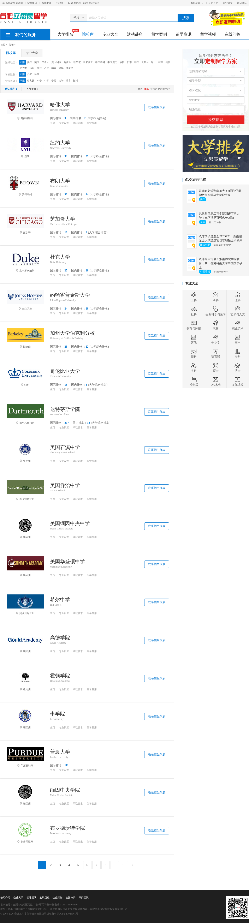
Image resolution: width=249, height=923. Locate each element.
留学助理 (47, 3)
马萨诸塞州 (25, 110)
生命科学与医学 (216, 311)
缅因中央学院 (65, 790)
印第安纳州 (25, 757)
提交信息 (215, 120)
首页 (2, 44)
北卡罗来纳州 (25, 262)
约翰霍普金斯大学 (70, 295)
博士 (238, 367)
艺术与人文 (237, 311)
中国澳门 (112, 62)
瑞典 (53, 67)
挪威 (61, 67)
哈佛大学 (60, 104)
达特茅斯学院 (65, 409)
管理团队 (31, 897)
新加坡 (77, 62)
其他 (194, 339)
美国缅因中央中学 (70, 523)
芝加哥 (25, 224)
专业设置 (64, 123)
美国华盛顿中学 (67, 561)
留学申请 (32, 3)
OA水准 (215, 381)
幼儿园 (31, 80)
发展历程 (44, 897)
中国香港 (100, 62)
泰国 (122, 62)
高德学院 (60, 637)
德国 (168, 62)
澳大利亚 (56, 62)
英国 (36, 62)
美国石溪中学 (65, 447)
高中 (238, 339)
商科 (216, 297)
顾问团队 (242, 3)
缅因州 (25, 528)
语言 (68, 80)
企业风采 (228, 3)
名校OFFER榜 (195, 179)
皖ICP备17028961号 (67, 913)
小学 (39, 80)
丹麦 (46, 67)
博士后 (193, 381)
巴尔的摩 (25, 300)
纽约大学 (60, 142)
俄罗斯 (69, 67)
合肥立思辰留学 (12, 3)
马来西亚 (88, 62)
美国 (29, 62)
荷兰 (160, 62)
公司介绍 (213, 3)
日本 (129, 62)
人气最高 (32, 89)
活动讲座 (135, 34)
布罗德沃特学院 (67, 828)
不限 (22, 62)
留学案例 (159, 34)
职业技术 (237, 325)
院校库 (88, 34)
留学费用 (92, 123)
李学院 (57, 714)
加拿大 (45, 62)
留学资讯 (183, 34)
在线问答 (232, 34)
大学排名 (68, 32)
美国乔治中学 (65, 485)
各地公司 (197, 3)
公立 (29, 74)
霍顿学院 (60, 675)
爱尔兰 (145, 62)
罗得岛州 (25, 186)
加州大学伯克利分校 (72, 333)
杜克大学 (60, 257)
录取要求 (78, 123)
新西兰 (67, 62)
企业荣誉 (58, 897)
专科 (238, 353)
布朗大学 (60, 181)
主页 (52, 123)
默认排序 (11, 89)
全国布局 (71, 897)
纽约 (25, 148)
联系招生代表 (156, 107)
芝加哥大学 (62, 219)
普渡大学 (60, 752)
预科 (75, 80)
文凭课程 (237, 381)
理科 (238, 297)
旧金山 (25, 338)
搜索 (186, 18)
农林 (216, 325)
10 (123, 865)
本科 (194, 367)
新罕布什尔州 (25, 414)
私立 (36, 74)
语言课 (215, 353)
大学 (61, 80)
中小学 (215, 339)
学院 (53, 80)
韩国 (136, 62)
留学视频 (208, 34)
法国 (32, 67)
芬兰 (39, 67)
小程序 (59, 3)
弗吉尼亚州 (25, 833)
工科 (194, 297)
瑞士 (153, 62)
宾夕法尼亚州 (25, 490)
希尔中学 (60, 599)
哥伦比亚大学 (65, 371)
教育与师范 (193, 325)
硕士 (216, 367)
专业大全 (110, 34)
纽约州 (25, 452)
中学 (46, 80)
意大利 (23, 67)
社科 (194, 311)
